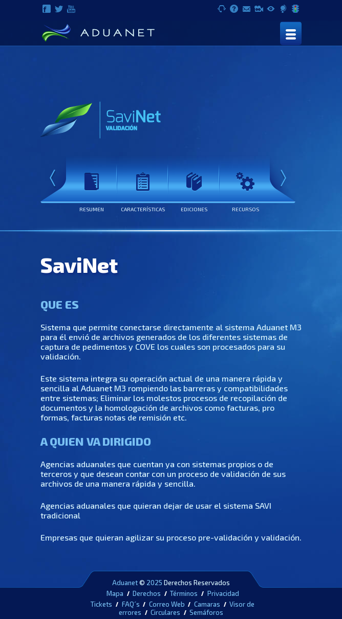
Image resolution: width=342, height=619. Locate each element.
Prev (52, 179)
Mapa (114, 593)
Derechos (147, 593)
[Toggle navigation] (291, 33)
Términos (184, 593)
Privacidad (223, 593)
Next (283, 179)
